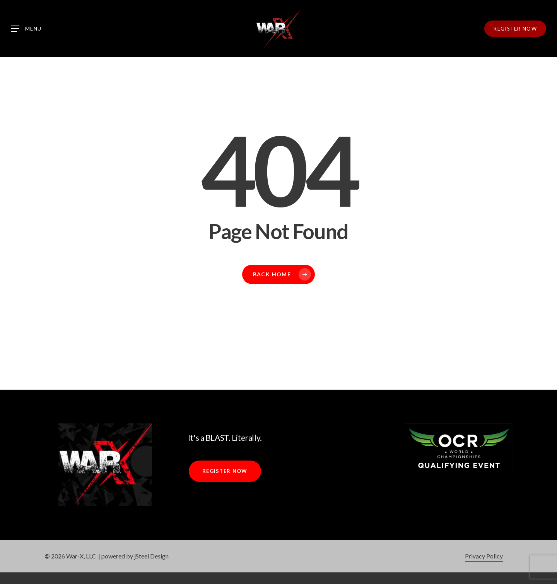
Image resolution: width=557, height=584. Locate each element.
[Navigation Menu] (26, 29)
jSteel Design (151, 556)
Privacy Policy (484, 556)
